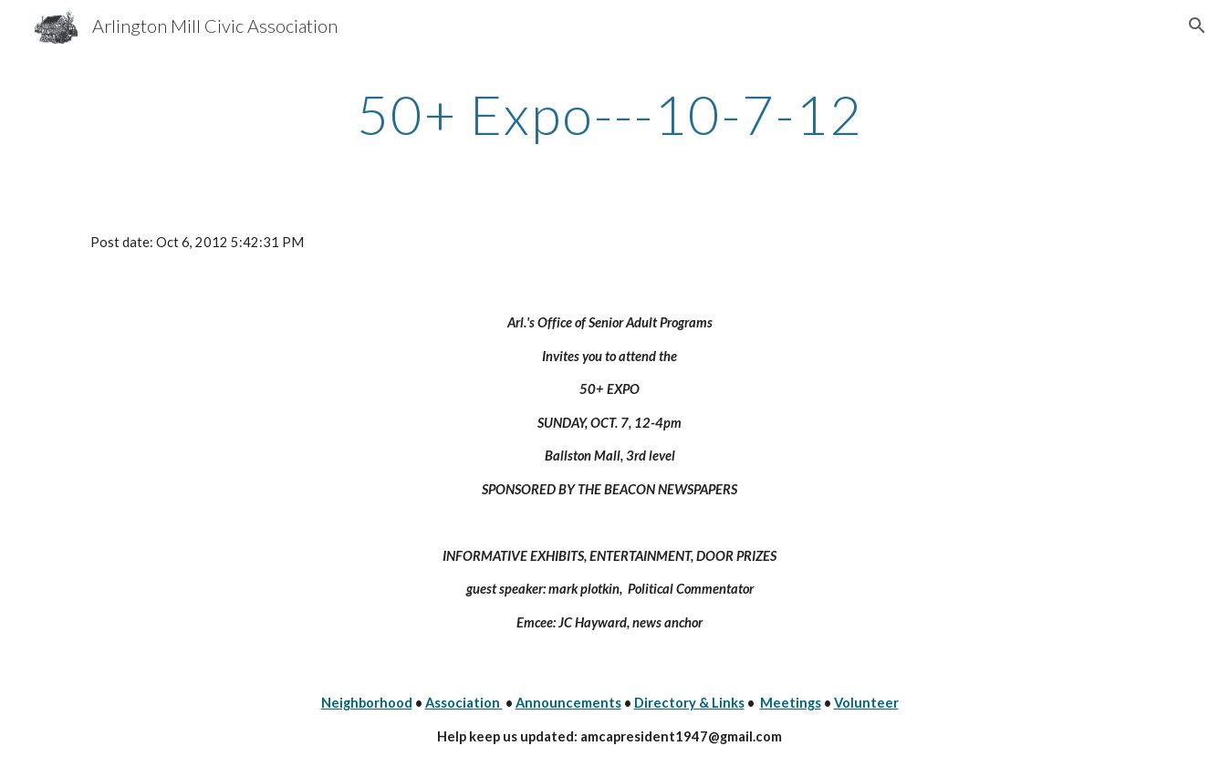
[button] (1197, 25)
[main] (609, 114)
